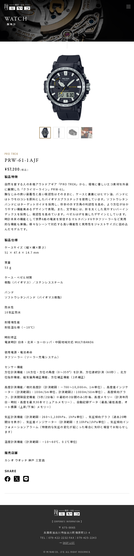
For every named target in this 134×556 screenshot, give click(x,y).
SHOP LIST (69, 542)
